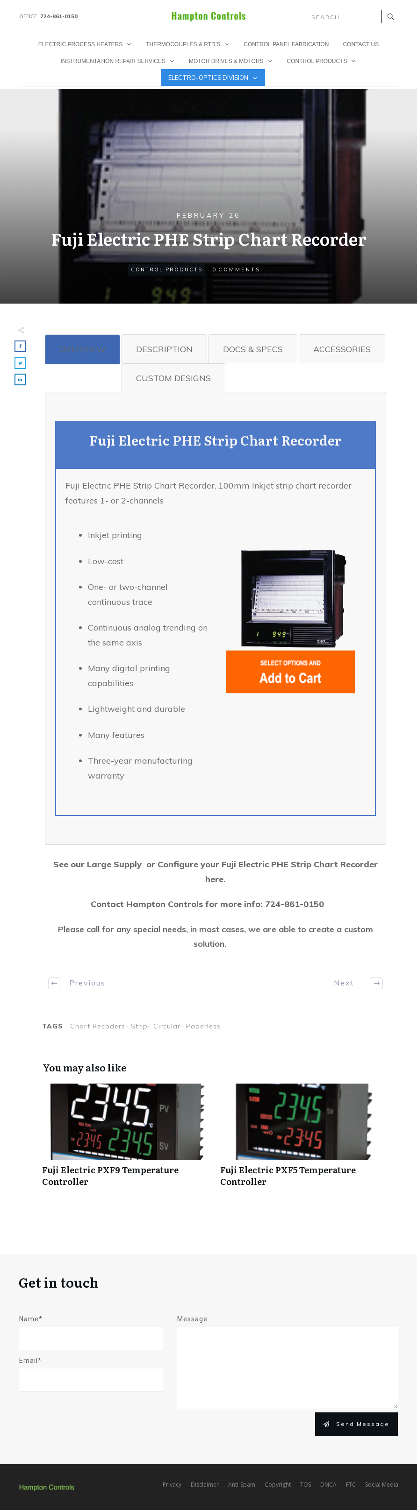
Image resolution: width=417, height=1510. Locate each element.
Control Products (166, 269)
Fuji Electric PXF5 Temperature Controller (304, 1140)
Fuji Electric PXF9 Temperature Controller (126, 1140)
